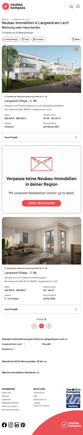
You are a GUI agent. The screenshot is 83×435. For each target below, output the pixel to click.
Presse (5, 396)
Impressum (39, 393)
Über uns (6, 393)
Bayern (5, 19)
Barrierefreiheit (11, 403)
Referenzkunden (10, 410)
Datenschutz (40, 399)
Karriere (6, 399)
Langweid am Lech (20, 19)
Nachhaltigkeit (10, 406)
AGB (35, 396)
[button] (41, 179)
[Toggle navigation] (78, 6)
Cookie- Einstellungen (41, 404)
